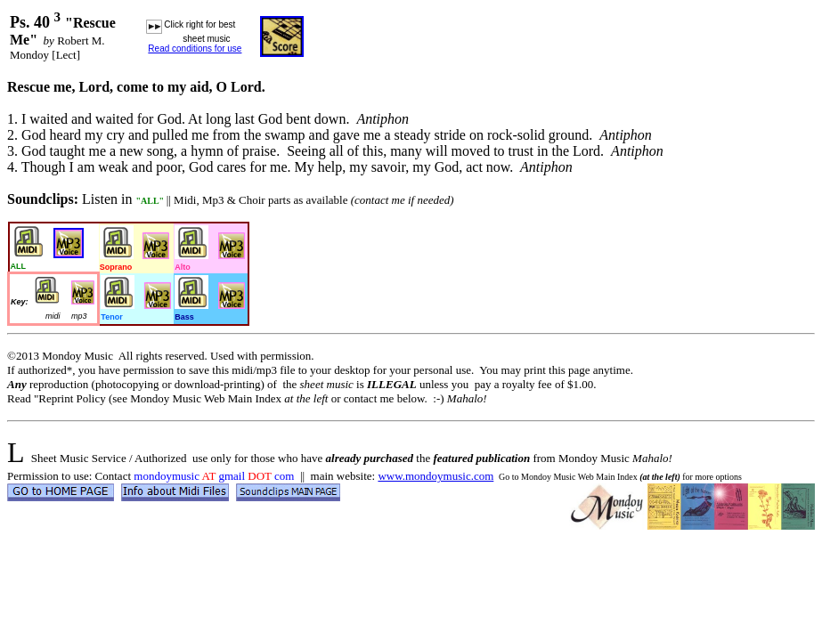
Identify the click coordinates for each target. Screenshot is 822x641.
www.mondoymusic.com (435, 476)
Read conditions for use (194, 48)
